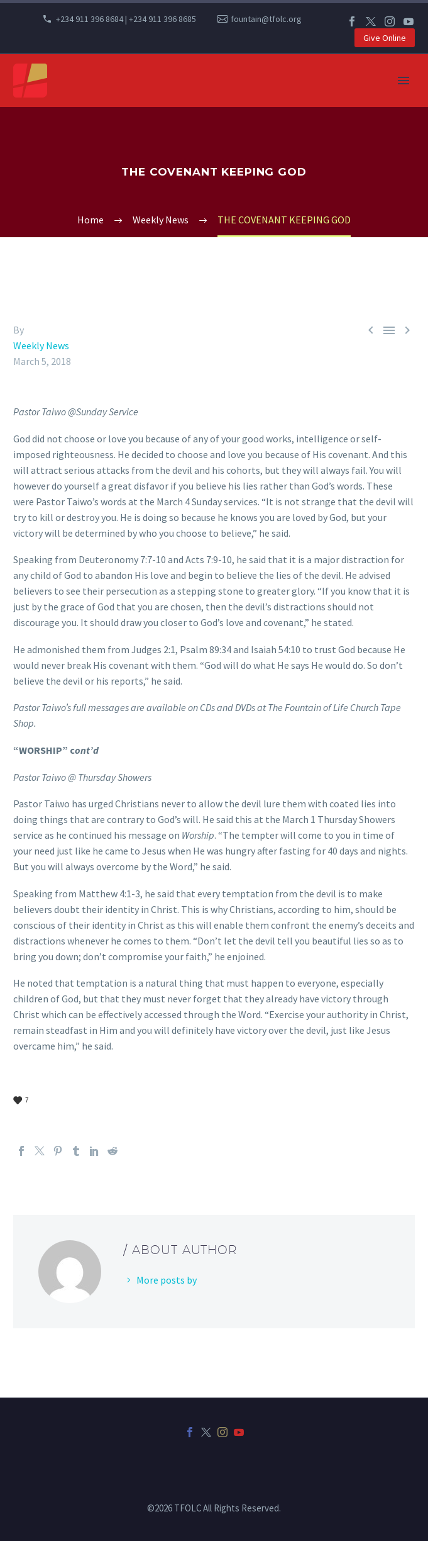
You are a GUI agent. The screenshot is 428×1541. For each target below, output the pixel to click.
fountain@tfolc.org (266, 19)
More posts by (166, 1280)
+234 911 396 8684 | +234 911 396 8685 (126, 19)
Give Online (384, 37)
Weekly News (41, 345)
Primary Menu (403, 80)
